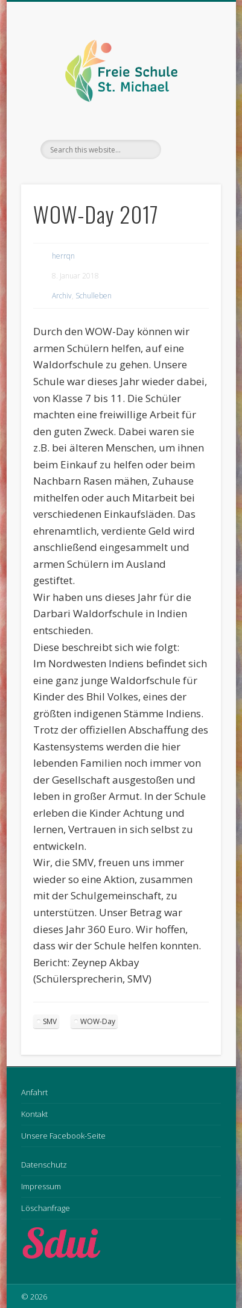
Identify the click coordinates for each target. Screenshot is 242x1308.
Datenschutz (44, 1164)
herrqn (63, 256)
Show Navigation (191, 108)
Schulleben (93, 296)
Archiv (62, 296)
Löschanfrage (45, 1208)
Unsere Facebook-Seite (63, 1135)
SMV (50, 1021)
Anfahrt (34, 1092)
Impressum (41, 1186)
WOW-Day (97, 1021)
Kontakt (34, 1113)
